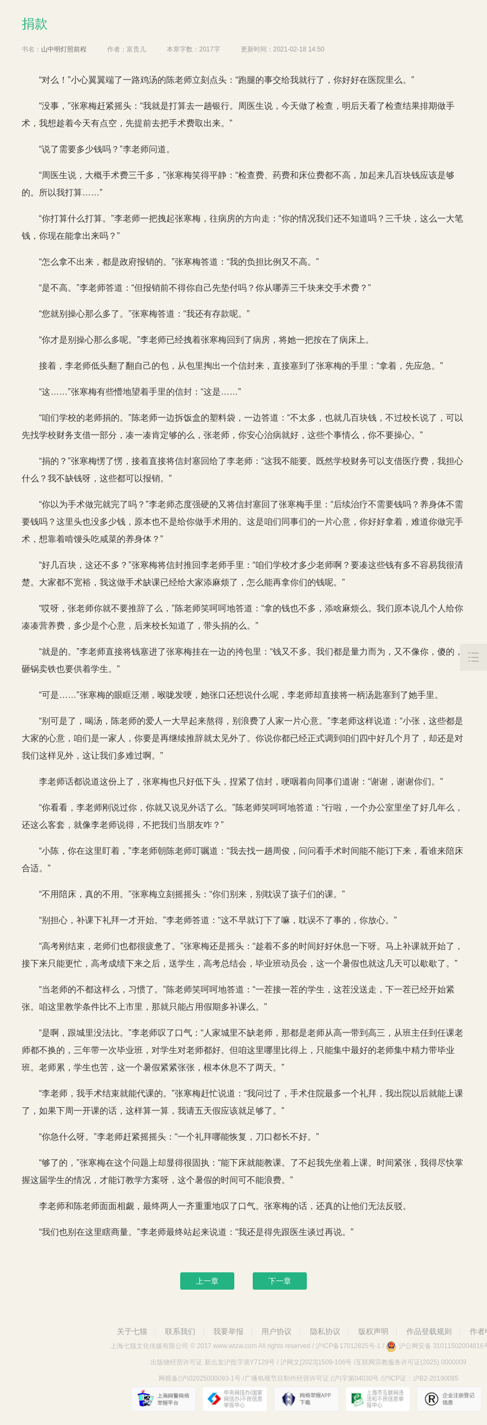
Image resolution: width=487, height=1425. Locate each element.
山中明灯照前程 (64, 49)
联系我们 (180, 1331)
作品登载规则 (429, 1331)
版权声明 (373, 1331)
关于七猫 (132, 1331)
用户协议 (276, 1331)
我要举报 (228, 1331)
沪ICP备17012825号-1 (347, 1346)
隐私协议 (325, 1331)
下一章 (279, 1281)
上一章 (207, 1281)
